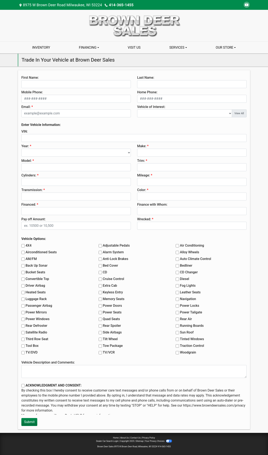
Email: (26, 107)
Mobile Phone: (32, 92)
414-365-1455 (121, 5)
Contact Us (135, 438)
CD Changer (189, 272)
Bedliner (186, 265)
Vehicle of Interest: (151, 107)
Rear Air (186, 319)
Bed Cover (110, 265)
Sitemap (139, 441)
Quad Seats (111, 319)
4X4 (28, 245)
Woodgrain (188, 352)
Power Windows (38, 319)
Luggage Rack (36, 299)
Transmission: (32, 190)
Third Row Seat (37, 339)
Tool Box (32, 346)
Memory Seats (114, 299)
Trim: (141, 161)
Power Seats (112, 312)
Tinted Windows (192, 339)
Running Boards (192, 326)
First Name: (30, 78)
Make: (141, 146)
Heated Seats (36, 292)
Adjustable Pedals (116, 245)
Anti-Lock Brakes (115, 259)
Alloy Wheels (189, 252)
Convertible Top (37, 279)
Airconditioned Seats (41, 252)
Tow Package (113, 346)
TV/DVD (32, 352)
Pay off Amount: (33, 219)
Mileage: (143, 175)
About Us (124, 438)
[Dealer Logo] (134, 25)
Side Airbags (112, 332)
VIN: (24, 131)
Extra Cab (110, 286)
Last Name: (145, 78)
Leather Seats (190, 292)
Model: (26, 161)
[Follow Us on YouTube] (247, 5)
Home (116, 438)
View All (239, 113)
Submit (29, 422)
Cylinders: (28, 175)
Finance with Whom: (152, 205)
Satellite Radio (36, 332)
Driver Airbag (35, 286)
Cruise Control (113, 279)
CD (105, 272)
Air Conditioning (192, 245)
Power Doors (112, 306)
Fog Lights (188, 286)
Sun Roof (186, 332)
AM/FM (31, 259)
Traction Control (192, 346)
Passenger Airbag (39, 306)
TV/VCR (109, 352)
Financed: (28, 205)
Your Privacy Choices (158, 441)
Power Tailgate (191, 312)
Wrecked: (144, 219)
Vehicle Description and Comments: (48, 362)
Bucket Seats (35, 272)
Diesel (184, 279)
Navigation (188, 299)
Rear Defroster (36, 326)
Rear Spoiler (112, 326)
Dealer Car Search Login (107, 441)
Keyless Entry (113, 292)
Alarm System (113, 252)
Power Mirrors (36, 312)
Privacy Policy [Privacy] (148, 438)
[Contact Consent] (23, 385)
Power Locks (189, 306)
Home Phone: (147, 92)
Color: (141, 190)
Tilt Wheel (110, 339)
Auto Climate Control (195, 259)
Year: (25, 146)
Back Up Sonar (37, 265)
